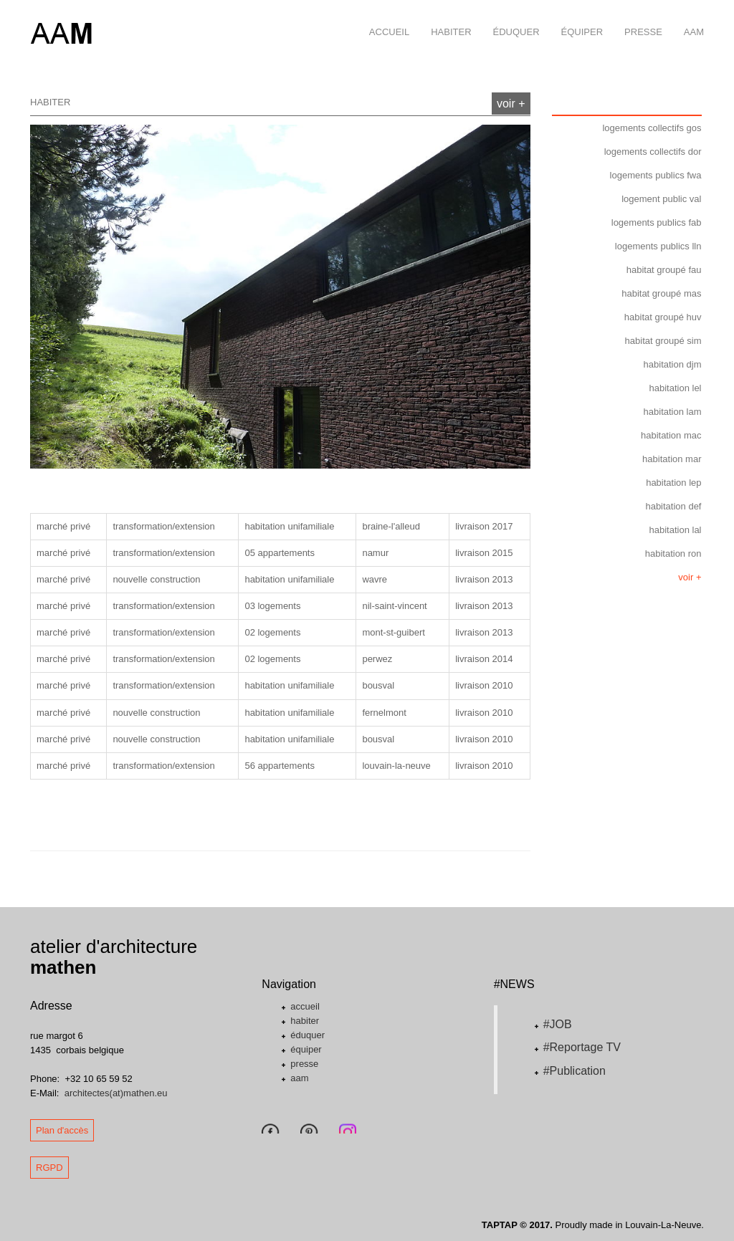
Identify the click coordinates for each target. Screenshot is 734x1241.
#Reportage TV (582, 1047)
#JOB (557, 1024)
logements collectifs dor (653, 151)
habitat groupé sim (663, 340)
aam (688, 18)
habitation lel (675, 388)
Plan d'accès (62, 1130)
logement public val (661, 198)
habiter (445, 18)
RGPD (49, 1167)
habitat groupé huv (663, 317)
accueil (383, 18)
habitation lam (673, 411)
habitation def (673, 506)
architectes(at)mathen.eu (116, 1093)
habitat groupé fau (664, 269)
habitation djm (673, 364)
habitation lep (673, 482)
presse (638, 18)
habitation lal (675, 529)
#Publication (574, 1071)
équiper (577, 18)
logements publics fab (656, 222)
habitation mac (671, 435)
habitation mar (671, 459)
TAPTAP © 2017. (517, 1225)
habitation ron (673, 553)
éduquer (511, 18)
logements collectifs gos (651, 128)
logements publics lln (658, 246)
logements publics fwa (656, 175)
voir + (511, 103)
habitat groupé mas (661, 293)
